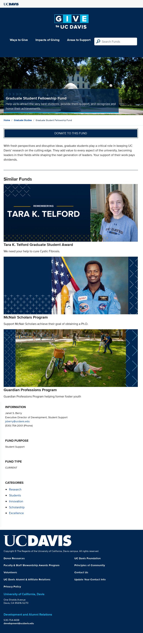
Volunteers (10, 572)
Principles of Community (89, 565)
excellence (16, 513)
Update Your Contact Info (90, 579)
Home (7, 120)
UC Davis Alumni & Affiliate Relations (27, 579)
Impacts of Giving (47, 40)
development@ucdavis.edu (19, 623)
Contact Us (81, 572)
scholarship (17, 507)
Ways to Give (19, 40)
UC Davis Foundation (87, 558)
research (15, 489)
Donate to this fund (70, 133)
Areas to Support (78, 40)
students (15, 495)
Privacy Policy (12, 586)
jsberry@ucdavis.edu (17, 421)
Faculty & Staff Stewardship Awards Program (31, 565)
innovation (16, 501)
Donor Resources (14, 558)
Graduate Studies (23, 120)
